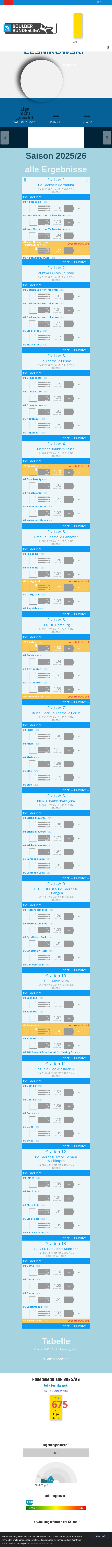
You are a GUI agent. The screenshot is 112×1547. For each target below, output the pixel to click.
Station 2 (56, 267)
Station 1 (56, 179)
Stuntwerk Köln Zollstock (56, 273)
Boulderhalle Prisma (56, 361)
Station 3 (56, 356)
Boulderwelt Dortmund (56, 185)
